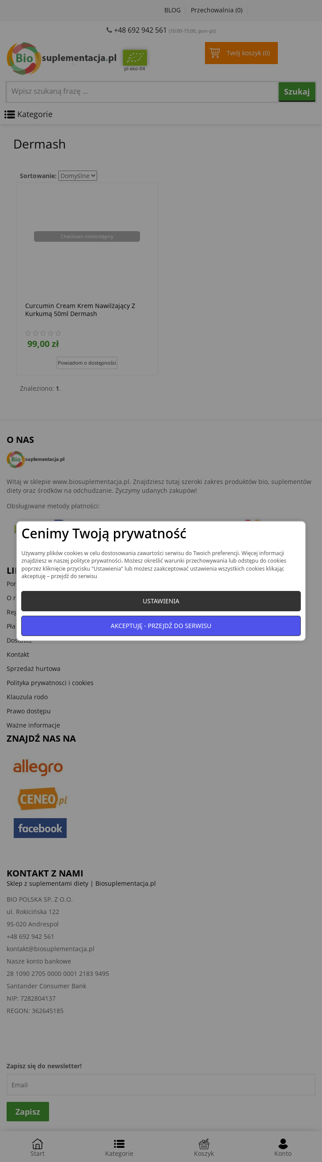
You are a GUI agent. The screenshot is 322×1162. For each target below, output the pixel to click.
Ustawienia (161, 601)
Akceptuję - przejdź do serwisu (161, 625)
